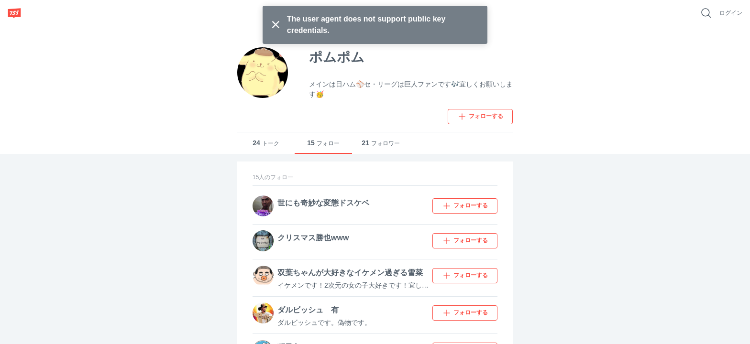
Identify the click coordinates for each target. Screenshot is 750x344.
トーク (266, 143)
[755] (14, 13)
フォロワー (381, 143)
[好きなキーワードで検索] (706, 12)
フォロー (323, 143)
